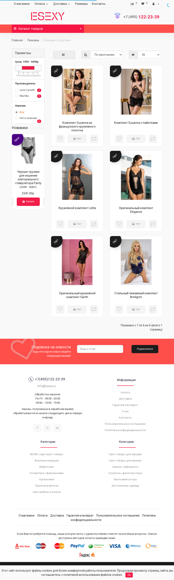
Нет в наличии (28, 118)
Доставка (62, 3)
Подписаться (145, 348)
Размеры (81, 3)
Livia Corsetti (28, 90)
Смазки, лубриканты (125, 466)
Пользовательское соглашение (125, 423)
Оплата (42, 3)
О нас (125, 411)
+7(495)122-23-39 (46, 379)
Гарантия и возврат (125, 405)
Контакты (98, 3)
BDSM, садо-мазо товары (46, 454)
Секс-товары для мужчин (125, 460)
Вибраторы (46, 466)
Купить (28, 201)
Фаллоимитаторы (125, 479)
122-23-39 (141, 16)
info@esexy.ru (46, 386)
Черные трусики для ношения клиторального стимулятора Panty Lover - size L (28, 179)
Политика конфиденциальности (125, 430)
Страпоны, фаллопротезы (125, 473)
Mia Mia (28, 96)
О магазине (22, 3)
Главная (17, 40)
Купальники (46, 479)
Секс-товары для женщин (125, 454)
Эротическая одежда (125, 485)
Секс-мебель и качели (47, 491)
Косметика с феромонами (46, 473)
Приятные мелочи (46, 485)
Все (19, 112)
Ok (129, 575)
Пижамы (33, 40)
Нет (77, 138)
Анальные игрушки (47, 460)
